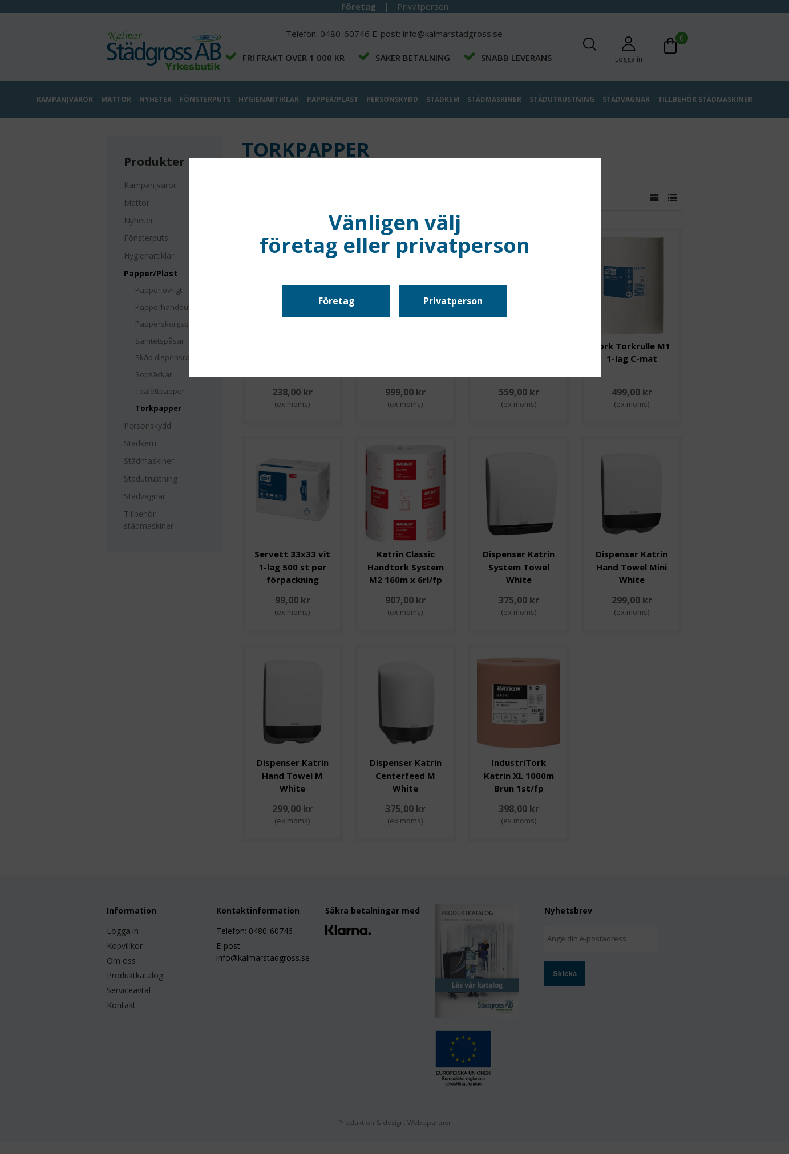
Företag (336, 301)
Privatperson (453, 301)
